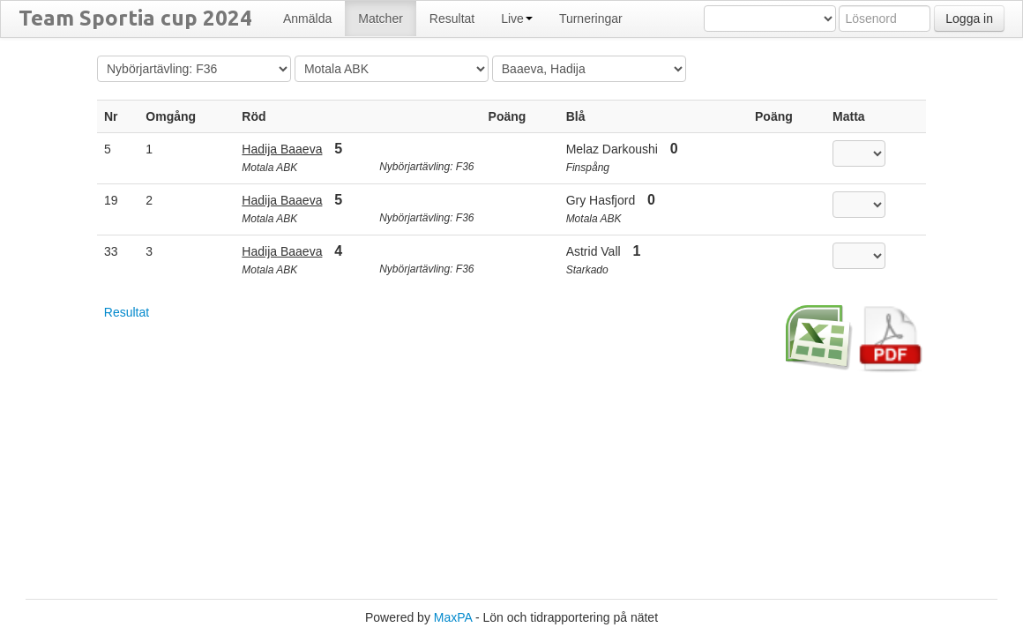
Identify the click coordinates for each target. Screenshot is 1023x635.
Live (517, 18)
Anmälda (307, 18)
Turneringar (591, 18)
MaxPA (453, 617)
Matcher (380, 18)
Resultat (451, 18)
